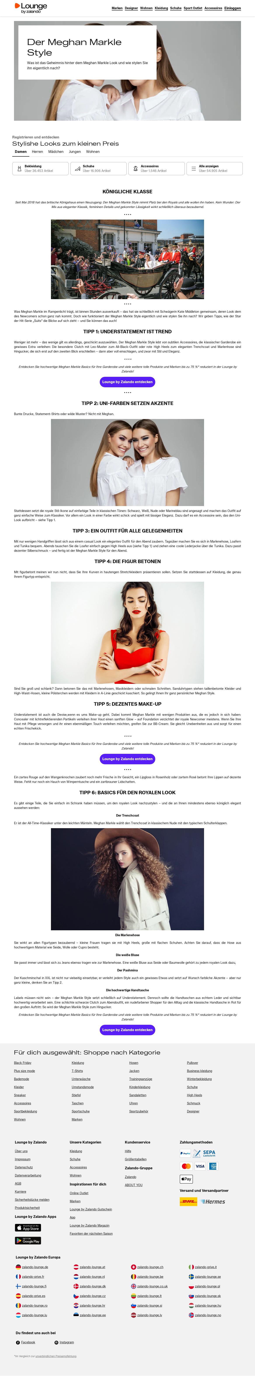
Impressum (22, 1159)
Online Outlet (79, 1193)
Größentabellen (136, 1159)
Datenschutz (24, 1167)
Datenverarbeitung (28, 1175)
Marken (75, 1201)
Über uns (21, 1151)
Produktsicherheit (27, 1208)
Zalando (130, 1177)
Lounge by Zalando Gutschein (91, 1209)
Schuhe (75, 1159)
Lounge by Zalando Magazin (89, 1225)
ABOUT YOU (134, 1185)
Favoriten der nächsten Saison (91, 1234)
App (72, 1217)
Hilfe (128, 1151)
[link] (232, 8)
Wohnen (75, 1175)
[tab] (20, 152)
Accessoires (78, 1167)
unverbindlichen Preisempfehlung (55, 1356)
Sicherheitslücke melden (32, 1200)
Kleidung (76, 1151)
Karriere (20, 1192)
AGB (18, 1183)
